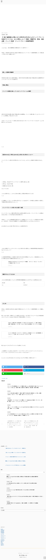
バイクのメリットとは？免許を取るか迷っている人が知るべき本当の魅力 (21, 491)
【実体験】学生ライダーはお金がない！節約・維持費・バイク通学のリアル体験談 (23, 505)
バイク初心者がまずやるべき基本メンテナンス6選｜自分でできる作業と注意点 (23, 484)
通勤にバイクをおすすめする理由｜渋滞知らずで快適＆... (15, 462)
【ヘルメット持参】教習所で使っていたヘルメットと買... (15, 458)
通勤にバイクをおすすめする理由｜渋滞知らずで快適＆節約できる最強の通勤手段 (23, 478)
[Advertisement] (23, 63)
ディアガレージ (23, 558)
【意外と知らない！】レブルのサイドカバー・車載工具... (15, 449)
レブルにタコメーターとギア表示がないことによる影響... (15, 466)
